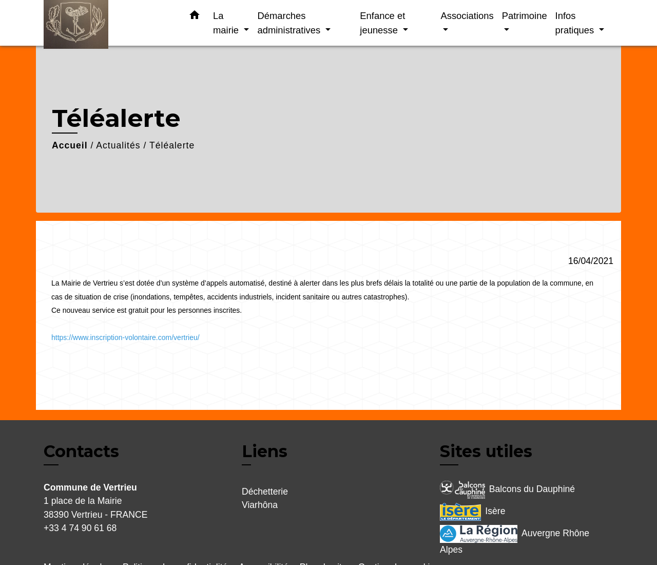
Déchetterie (265, 491)
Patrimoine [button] (524, 15)
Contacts (81, 451)
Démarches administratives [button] (290, 22)
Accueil (70, 145)
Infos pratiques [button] (576, 22)
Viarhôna (260, 505)
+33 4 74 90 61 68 (80, 528)
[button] (194, 17)
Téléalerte (172, 145)
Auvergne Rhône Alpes (514, 540)
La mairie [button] (227, 22)
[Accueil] (108, 23)
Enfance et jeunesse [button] (382, 22)
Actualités (118, 145)
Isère (472, 512)
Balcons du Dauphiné (507, 490)
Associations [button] (466, 15)
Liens (264, 451)
